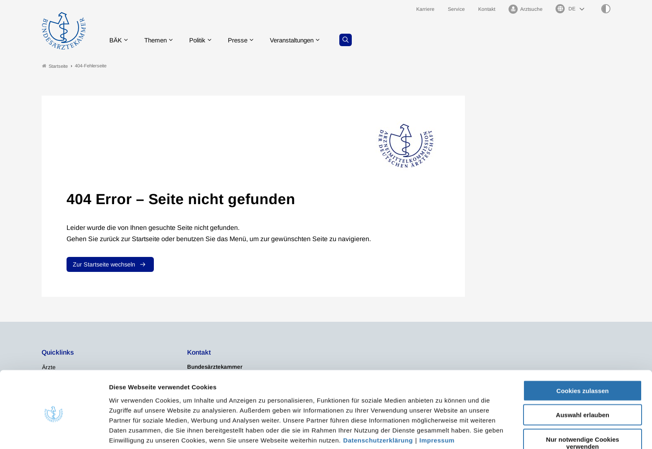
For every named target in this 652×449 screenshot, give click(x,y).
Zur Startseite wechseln (104, 265)
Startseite (55, 66)
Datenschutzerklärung (378, 405)
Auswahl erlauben (582, 380)
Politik (203, 39)
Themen (159, 39)
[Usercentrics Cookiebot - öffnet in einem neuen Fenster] (53, 433)
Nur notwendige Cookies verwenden (582, 408)
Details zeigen (443, 432)
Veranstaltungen (302, 39)
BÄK (118, 39)
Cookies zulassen (582, 356)
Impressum (437, 405)
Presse (245, 39)
